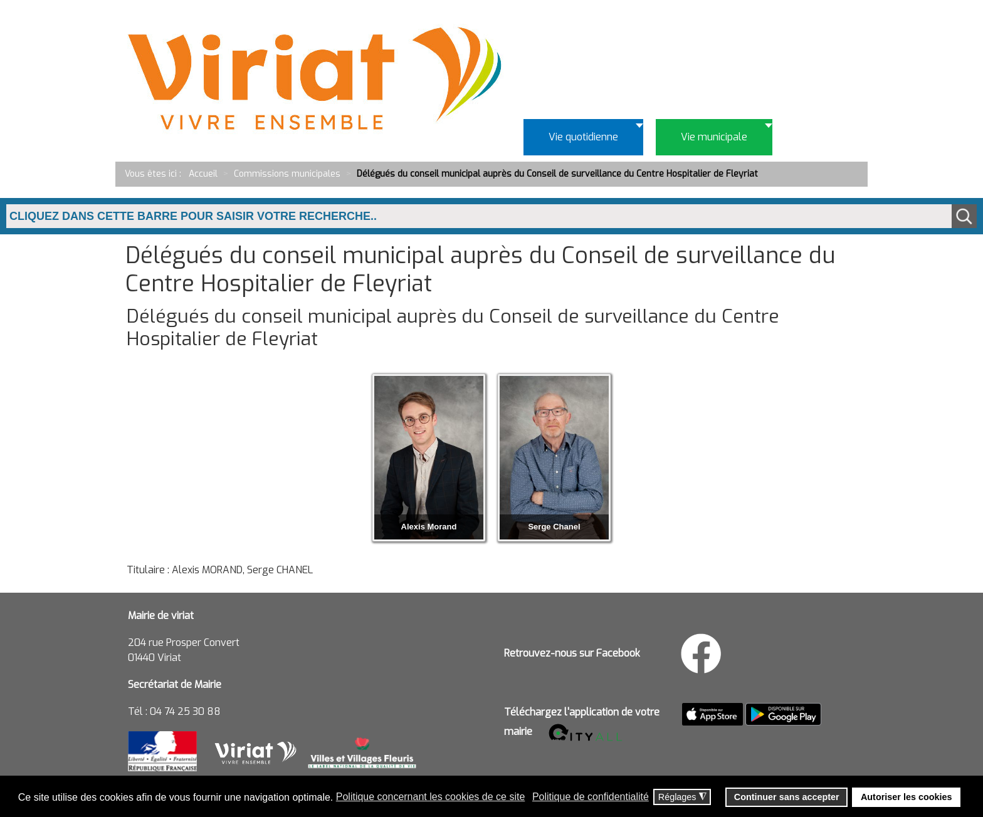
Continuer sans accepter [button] (786, 797)
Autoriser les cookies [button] (906, 797)
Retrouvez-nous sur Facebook (572, 653)
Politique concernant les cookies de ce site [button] (430, 796)
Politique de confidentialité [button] (590, 796)
